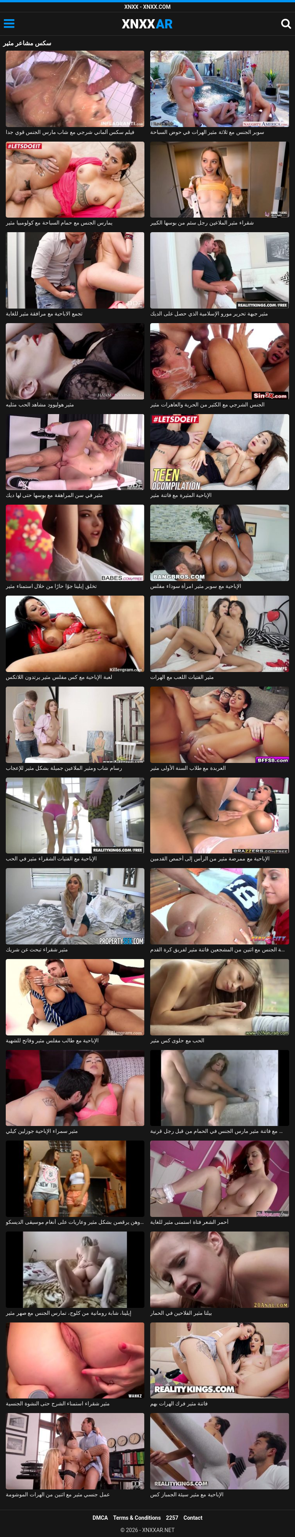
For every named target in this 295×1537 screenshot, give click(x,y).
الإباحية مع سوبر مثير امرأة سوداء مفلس (195, 586)
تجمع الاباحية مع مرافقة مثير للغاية (44, 313)
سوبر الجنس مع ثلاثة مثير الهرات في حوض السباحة (207, 132)
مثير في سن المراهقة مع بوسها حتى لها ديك (54, 495)
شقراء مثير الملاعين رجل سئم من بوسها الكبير (202, 223)
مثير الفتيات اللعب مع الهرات (182, 677)
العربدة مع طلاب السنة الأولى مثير (187, 768)
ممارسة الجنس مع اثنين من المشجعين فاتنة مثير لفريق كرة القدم (219, 949)
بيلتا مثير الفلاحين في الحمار (181, 1313)
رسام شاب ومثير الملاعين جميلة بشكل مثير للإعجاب (64, 768)
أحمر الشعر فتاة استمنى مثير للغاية (189, 1222)
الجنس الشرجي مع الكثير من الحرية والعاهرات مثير (207, 404)
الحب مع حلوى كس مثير (177, 1040)
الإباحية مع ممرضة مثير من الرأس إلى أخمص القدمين (210, 858)
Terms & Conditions (137, 1518)
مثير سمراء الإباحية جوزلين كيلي (42, 1131)
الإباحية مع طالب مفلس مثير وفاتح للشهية (52, 1040)
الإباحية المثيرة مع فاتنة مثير (181, 495)
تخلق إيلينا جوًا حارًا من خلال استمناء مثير (51, 586)
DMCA (100, 1518)
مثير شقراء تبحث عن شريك (37, 949)
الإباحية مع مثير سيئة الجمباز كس (186, 1494)
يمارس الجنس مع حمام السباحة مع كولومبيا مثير (59, 223)
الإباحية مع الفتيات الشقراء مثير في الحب (51, 858)
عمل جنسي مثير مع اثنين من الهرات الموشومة (57, 1494)
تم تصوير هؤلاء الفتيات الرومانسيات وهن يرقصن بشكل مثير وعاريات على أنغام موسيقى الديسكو (75, 1222)
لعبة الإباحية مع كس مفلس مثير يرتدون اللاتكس (59, 677)
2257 (172, 1518)
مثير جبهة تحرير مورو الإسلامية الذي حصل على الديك (209, 313)
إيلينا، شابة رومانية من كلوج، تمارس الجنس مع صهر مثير (68, 1313)
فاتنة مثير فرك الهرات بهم (179, 1403)
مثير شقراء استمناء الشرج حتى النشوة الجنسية (58, 1403)
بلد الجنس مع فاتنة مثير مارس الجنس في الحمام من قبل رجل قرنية (219, 1131)
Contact (193, 1518)
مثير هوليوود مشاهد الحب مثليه (40, 404)
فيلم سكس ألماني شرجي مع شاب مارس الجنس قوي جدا (70, 132)
